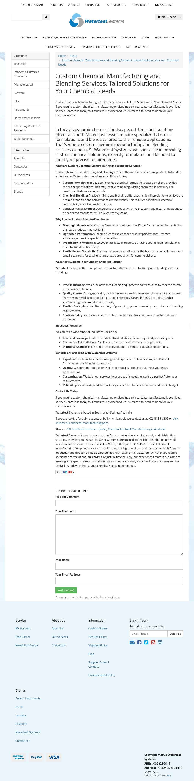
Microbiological (104, 37)
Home (62, 55)
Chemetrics (23, 740)
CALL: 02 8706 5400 (33, 5)
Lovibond (21, 723)
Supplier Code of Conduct (98, 664)
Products (56, 5)
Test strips (28, 37)
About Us (74, 5)
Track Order (23, 636)
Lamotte (21, 715)
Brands (18, 191)
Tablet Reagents (137, 47)
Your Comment (64, 511)
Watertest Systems (28, 732)
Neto (169, 775)
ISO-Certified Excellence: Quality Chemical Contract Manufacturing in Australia (116, 429)
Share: (65, 472)
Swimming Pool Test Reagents (100, 47)
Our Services (140, 5)
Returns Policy (97, 636)
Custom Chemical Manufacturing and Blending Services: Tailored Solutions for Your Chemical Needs (118, 62)
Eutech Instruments (28, 698)
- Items (167, 17)
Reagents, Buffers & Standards (64, 37)
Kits (145, 37)
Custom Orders (116, 5)
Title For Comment (67, 497)
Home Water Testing (61, 47)
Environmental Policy (101, 675)
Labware (129, 37)
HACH (19, 707)
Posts (73, 55)
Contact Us (93, 5)
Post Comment (66, 590)
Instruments (164, 37)
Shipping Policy (97, 645)
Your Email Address (68, 574)
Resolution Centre (27, 645)
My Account (23, 628)
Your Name (62, 560)
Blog (91, 653)
